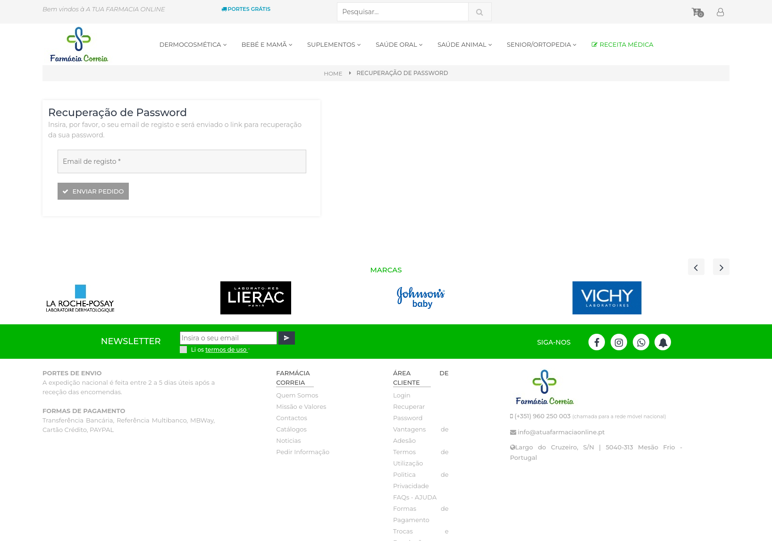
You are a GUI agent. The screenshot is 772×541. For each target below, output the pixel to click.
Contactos (291, 418)
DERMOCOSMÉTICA (193, 44)
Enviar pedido (93, 191)
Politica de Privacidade (421, 480)
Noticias (288, 440)
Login (402, 395)
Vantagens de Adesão (421, 434)
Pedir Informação (302, 452)
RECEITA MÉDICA (622, 44)
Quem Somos (297, 395)
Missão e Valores (301, 406)
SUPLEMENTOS (334, 44)
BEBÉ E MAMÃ (267, 44)
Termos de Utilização (421, 457)
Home (333, 73)
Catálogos (291, 429)
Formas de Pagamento (421, 514)
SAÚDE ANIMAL (465, 44)
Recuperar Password (409, 412)
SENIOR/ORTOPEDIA (542, 44)
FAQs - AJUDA (414, 497)
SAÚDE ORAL (399, 44)
